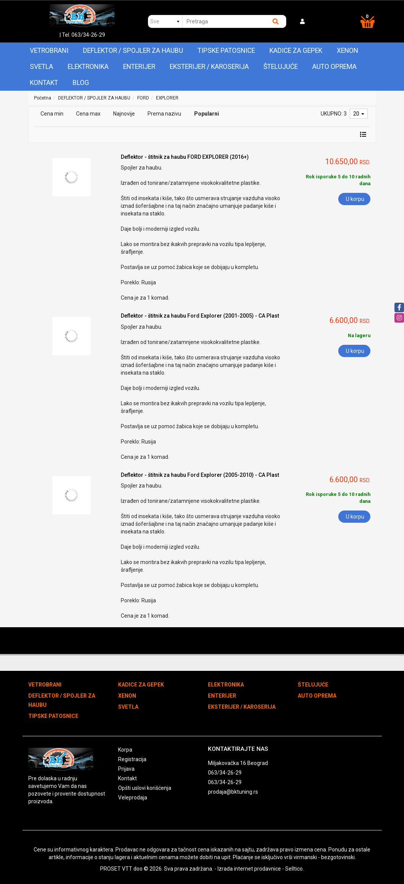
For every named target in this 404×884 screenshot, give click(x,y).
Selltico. (294, 869)
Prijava (126, 769)
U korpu (355, 199)
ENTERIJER (139, 66)
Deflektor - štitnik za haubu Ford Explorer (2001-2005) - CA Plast (200, 316)
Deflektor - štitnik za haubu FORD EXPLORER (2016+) (185, 157)
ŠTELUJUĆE (280, 66)
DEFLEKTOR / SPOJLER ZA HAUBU (133, 50)
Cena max (88, 114)
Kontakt (44, 82)
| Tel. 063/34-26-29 (82, 35)
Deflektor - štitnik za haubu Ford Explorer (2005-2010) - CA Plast (200, 475)
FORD (143, 98)
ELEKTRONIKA (88, 66)
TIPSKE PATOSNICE (226, 50)
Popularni (206, 114)
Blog (81, 82)
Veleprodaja (132, 797)
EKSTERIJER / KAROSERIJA (209, 66)
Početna (42, 98)
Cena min (52, 114)
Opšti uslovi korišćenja (144, 788)
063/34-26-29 (225, 773)
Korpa (125, 750)
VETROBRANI (49, 50)
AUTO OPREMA (334, 66)
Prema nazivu (164, 114)
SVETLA (41, 66)
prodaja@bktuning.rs (233, 792)
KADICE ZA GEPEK (295, 50)
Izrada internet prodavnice (249, 869)
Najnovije (124, 114)
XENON (347, 50)
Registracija (132, 759)
